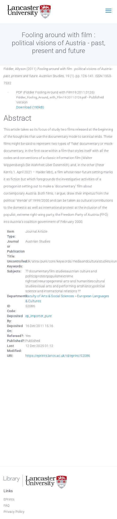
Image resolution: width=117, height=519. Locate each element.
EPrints (9, 499)
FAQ (7, 505)
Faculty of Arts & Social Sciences (49, 296)
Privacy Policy (14, 512)
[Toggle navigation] (108, 11)
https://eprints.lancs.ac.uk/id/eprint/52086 (57, 356)
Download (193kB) (30, 107)
